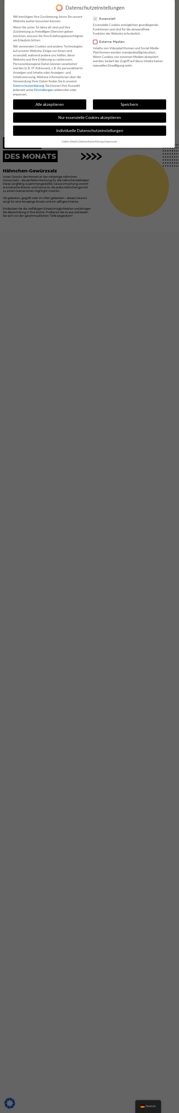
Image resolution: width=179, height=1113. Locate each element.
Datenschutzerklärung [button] (91, 141)
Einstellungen (43, 90)
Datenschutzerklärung (28, 85)
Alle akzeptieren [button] (49, 104)
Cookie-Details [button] (70, 141)
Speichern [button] (129, 104)
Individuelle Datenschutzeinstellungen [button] (89, 130)
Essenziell (106, 19)
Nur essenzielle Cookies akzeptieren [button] (89, 117)
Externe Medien (110, 42)
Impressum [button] (111, 141)
